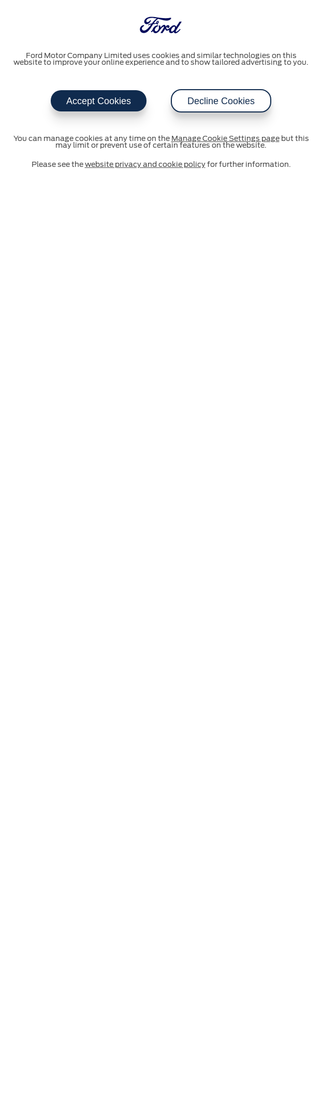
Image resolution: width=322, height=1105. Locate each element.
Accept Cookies (98, 101)
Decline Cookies (221, 101)
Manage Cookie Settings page (225, 139)
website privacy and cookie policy (145, 164)
